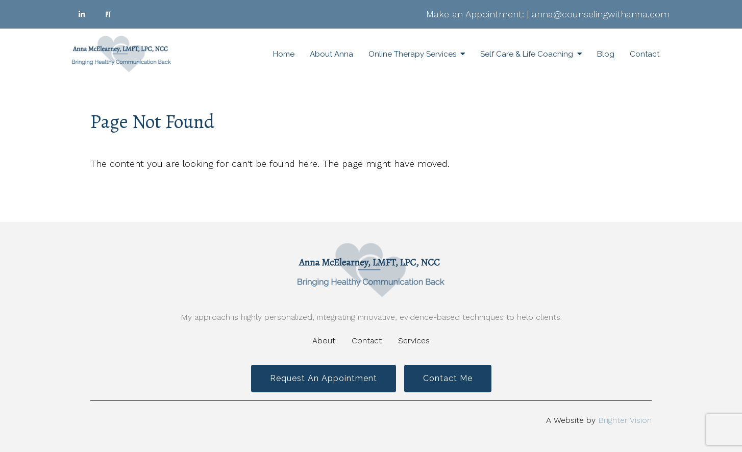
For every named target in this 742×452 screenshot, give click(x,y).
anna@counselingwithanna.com (601, 14)
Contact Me (448, 378)
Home (283, 54)
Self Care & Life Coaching (526, 54)
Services (414, 340)
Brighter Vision (625, 420)
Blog (605, 54)
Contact (644, 54)
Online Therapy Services (412, 54)
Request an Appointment (323, 378)
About (323, 340)
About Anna (331, 54)
